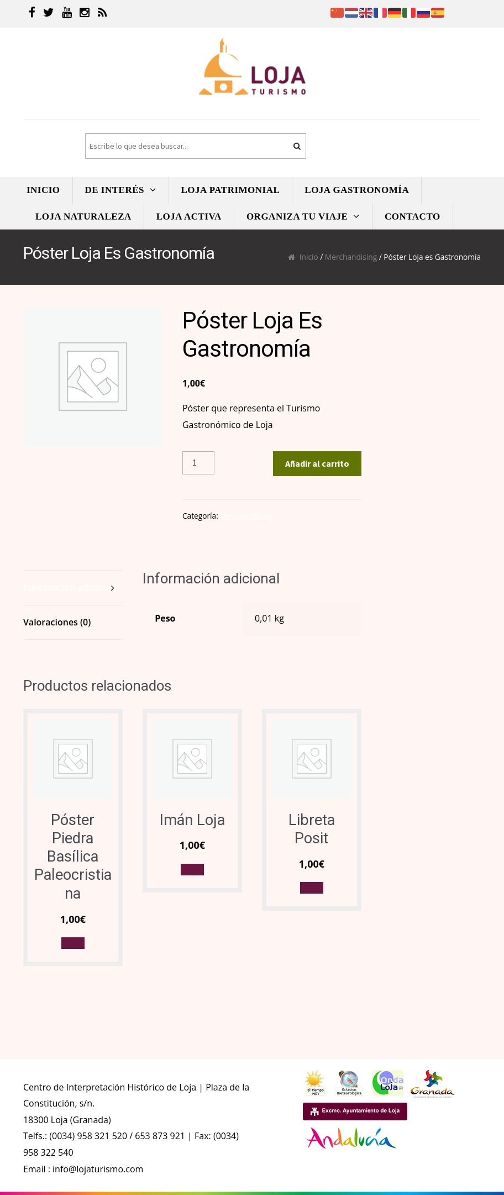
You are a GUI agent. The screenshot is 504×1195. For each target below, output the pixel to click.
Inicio (309, 257)
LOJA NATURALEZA (83, 216)
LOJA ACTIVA (189, 216)
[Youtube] (67, 14)
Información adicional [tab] (69, 587)
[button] (73, 943)
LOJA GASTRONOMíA (357, 190)
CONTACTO (412, 216)
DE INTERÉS (115, 190)
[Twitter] (48, 14)
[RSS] (102, 14)
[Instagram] (85, 14)
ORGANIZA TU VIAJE (297, 216)
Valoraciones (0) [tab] (57, 622)
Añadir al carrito (317, 463)
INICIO (43, 190)
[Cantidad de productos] (198, 462)
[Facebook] (32, 14)
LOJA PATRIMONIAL (230, 190)
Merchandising (351, 257)
